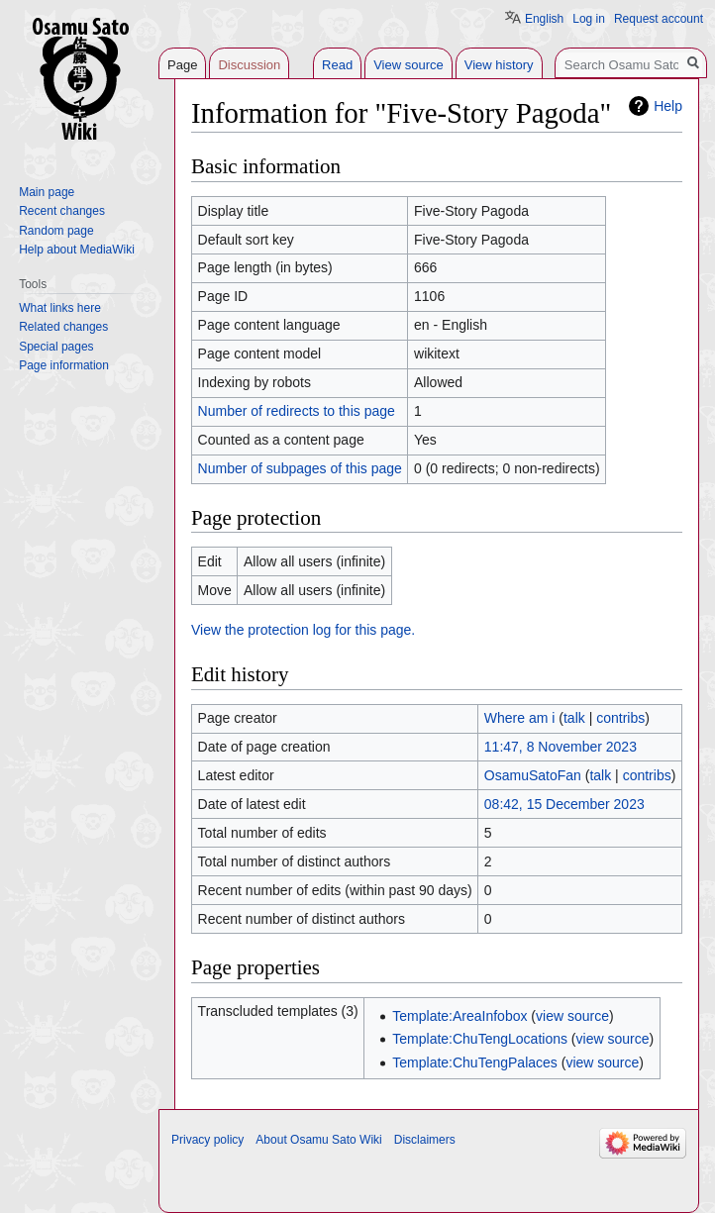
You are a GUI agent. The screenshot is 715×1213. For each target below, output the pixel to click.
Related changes (63, 327)
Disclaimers (425, 1140)
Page (182, 64)
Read (337, 64)
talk (574, 718)
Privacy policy (207, 1140)
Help (668, 106)
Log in (588, 19)
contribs (620, 718)
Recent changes (62, 211)
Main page (46, 192)
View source (408, 64)
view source (572, 1016)
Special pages (56, 347)
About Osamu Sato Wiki (318, 1140)
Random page (56, 231)
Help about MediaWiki (77, 249)
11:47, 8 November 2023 (560, 747)
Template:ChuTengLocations (479, 1039)
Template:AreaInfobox (459, 1016)
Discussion (249, 64)
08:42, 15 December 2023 (564, 804)
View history (499, 64)
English (544, 19)
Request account (658, 19)
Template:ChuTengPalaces (475, 1062)
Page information (64, 365)
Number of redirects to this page (296, 411)
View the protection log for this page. (303, 630)
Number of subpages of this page (300, 468)
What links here (60, 308)
